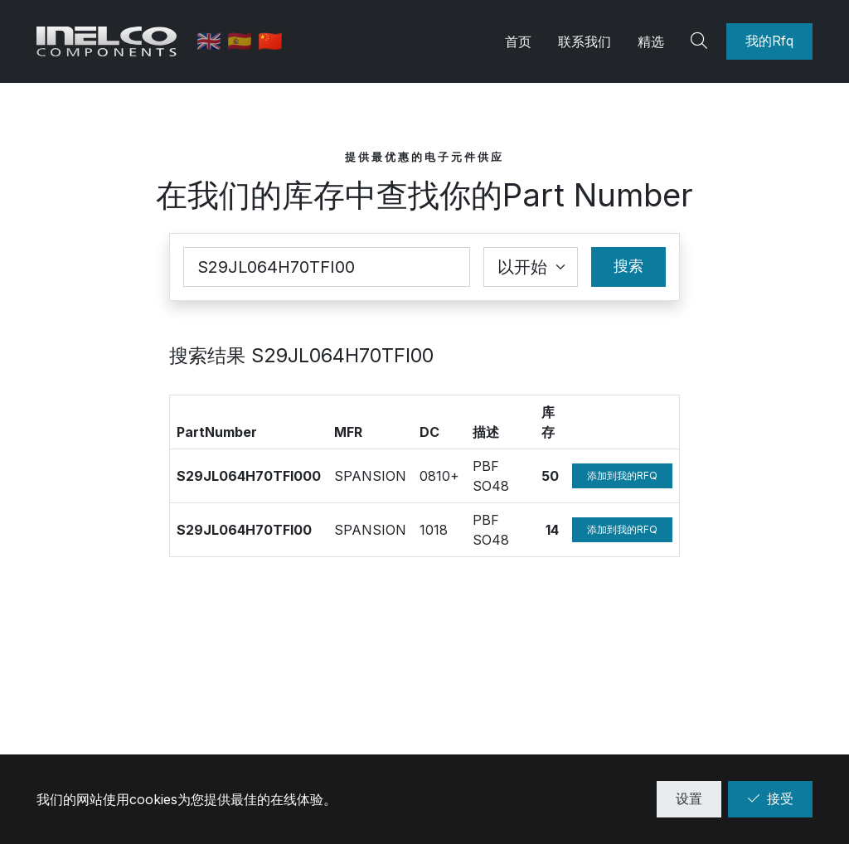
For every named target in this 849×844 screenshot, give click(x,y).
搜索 (628, 265)
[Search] (701, 41)
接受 (770, 798)
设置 (689, 798)
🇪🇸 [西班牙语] (243, 41)
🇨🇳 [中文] (271, 41)
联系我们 (584, 41)
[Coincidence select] (530, 267)
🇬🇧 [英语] (212, 41)
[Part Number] (326, 267)
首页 (518, 41)
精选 (651, 41)
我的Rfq (769, 40)
